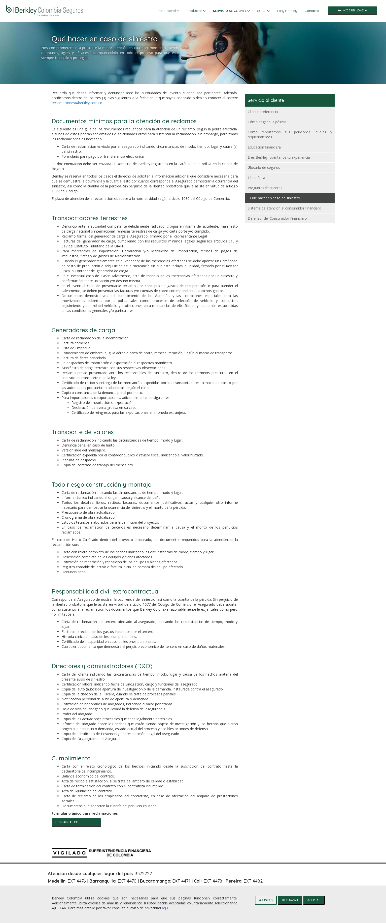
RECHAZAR (290, 900)
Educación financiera (264, 147)
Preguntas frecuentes (265, 187)
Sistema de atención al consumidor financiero (284, 208)
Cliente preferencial (263, 111)
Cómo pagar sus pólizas (267, 121)
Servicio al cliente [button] (231, 11)
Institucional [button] (168, 11)
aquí (165, 908)
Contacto (312, 11)
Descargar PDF (67, 822)
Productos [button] (196, 11)
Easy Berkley (287, 11)
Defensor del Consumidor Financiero (277, 218)
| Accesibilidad (352, 10)
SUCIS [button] (263, 11)
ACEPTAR (313, 900)
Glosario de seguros (264, 167)
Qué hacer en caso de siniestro (275, 198)
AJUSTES (266, 900)
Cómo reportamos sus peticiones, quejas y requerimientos (290, 134)
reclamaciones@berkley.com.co (77, 102)
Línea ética (256, 177)
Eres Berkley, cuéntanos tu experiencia (279, 157)
